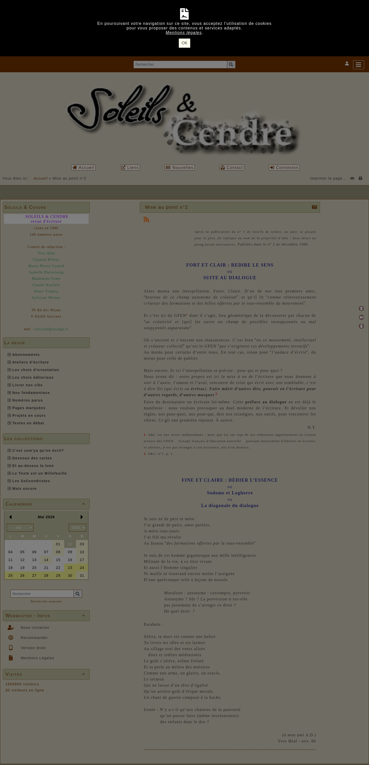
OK (184, 43)
